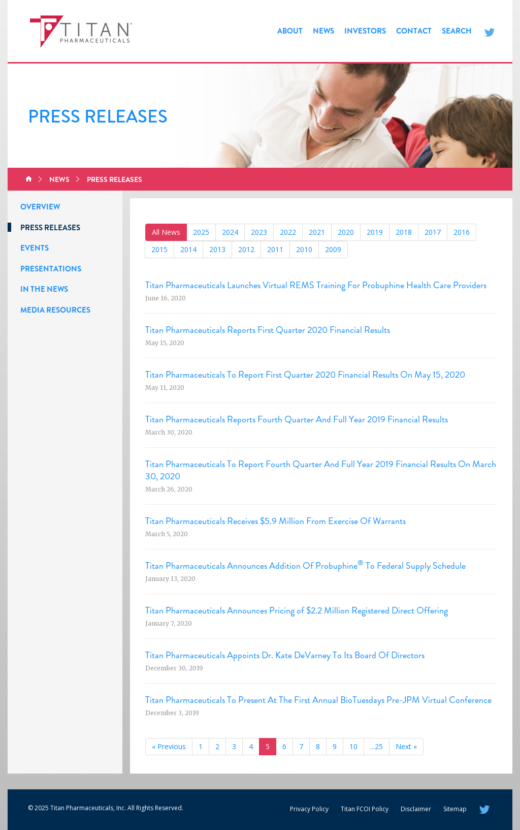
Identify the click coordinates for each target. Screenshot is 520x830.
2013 (217, 249)
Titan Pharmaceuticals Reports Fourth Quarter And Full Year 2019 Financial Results (296, 419)
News (323, 31)
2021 (317, 232)
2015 (159, 249)
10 (353, 746)
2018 (404, 232)
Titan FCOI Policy (364, 809)
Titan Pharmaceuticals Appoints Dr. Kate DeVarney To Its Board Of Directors (285, 655)
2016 (461, 232)
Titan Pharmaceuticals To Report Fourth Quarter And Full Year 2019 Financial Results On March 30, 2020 (320, 470)
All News (166, 232)
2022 (288, 232)
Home (28, 179)
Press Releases (114, 179)
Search (457, 31)
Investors (365, 31)
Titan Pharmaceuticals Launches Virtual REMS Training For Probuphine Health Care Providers (315, 285)
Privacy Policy (309, 809)
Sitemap (455, 809)
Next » (406, 746)
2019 (375, 232)
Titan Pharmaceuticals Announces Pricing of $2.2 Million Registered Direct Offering (296, 610)
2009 (333, 249)
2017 (433, 232)
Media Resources (55, 310)
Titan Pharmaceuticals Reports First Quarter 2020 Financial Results (267, 329)
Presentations (50, 268)
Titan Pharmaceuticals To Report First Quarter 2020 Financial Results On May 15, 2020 (305, 374)
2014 (188, 249)
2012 (246, 249)
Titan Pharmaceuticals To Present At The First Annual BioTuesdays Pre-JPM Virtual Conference (318, 699)
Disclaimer (416, 809)
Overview (40, 206)
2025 (201, 232)
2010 (304, 249)
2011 (275, 249)
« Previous (169, 746)
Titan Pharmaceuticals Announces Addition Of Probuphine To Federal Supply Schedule (305, 565)
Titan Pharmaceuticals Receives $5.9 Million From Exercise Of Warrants (275, 521)
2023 (259, 232)
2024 (230, 232)
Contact (414, 31)
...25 (376, 746)
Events (34, 248)
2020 (346, 232)
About (290, 31)
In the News (44, 289)
